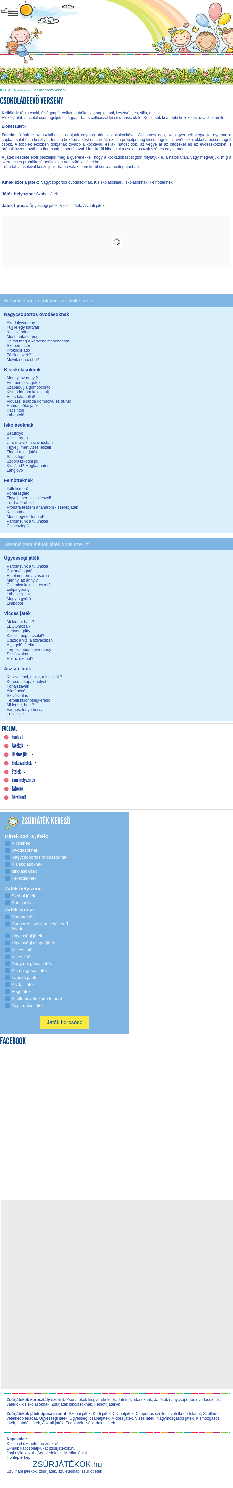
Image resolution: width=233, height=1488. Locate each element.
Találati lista (21, 90)
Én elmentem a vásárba (28, 575)
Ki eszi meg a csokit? (25, 635)
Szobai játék (79, 1413)
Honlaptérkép (18, 1457)
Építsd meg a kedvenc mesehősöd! (38, 341)
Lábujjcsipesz (19, 594)
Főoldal (5, 90)
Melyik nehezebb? (23, 359)
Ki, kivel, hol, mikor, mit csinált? (34, 677)
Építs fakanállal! (21, 396)
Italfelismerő (17, 488)
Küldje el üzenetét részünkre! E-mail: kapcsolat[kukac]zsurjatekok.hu (41, 1446)
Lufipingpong (18, 589)
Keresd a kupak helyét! (27, 681)
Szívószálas (17, 654)
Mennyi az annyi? (22, 378)
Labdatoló (15, 415)
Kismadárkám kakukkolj (28, 392)
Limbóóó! (15, 603)
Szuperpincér (18, 345)
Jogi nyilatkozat (20, 1453)
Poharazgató (18, 493)
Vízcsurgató (17, 438)
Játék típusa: (15, 205)
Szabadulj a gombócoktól (29, 387)
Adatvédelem (49, 1453)
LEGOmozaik (18, 626)
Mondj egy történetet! (25, 516)
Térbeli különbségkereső (28, 700)
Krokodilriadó (18, 350)
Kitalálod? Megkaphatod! (29, 466)
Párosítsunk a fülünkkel (27, 521)
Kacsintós (15, 410)
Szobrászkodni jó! (22, 461)
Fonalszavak (18, 686)
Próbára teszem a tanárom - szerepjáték (42, 507)
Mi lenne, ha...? (20, 621)
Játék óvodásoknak (135, 1399)
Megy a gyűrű (19, 598)
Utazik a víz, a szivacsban (30, 442)
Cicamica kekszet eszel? (28, 585)
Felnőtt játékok (107, 1404)
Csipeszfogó (18, 526)
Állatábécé (16, 691)
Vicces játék (122, 1418)
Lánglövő (15, 470)
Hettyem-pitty (18, 631)
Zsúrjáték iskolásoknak (72, 1404)
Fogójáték (74, 1423)
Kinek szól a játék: (21, 182)
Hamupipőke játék (23, 405)
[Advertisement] (118, 1248)
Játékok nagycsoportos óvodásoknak (187, 1399)
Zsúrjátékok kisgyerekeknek (91, 1399)
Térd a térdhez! (20, 502)
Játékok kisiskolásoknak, (28, 1404)
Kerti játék (101, 1413)
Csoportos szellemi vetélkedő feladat (168, 1413)
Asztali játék (52, 1423)
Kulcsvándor (18, 332)
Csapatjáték (123, 1413)
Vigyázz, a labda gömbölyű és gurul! (39, 401)
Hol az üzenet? (20, 658)
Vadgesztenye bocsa (25, 709)
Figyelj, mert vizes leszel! (29, 447)
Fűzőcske (15, 714)
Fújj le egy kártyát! (23, 327)
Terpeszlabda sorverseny (29, 649)
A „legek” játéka (20, 645)
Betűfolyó (15, 433)
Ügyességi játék (53, 1418)
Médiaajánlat (75, 1453)
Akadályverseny (21, 322)
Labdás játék (28, 1423)
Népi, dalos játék (100, 1423)
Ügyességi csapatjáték (90, 1418)
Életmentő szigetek (23, 382)
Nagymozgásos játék (175, 1418)
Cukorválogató (19, 571)
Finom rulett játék (22, 452)
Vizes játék (144, 1418)
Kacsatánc (16, 512)
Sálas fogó (16, 456)
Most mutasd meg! (23, 336)
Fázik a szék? (19, 355)
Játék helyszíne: (19, 193)
